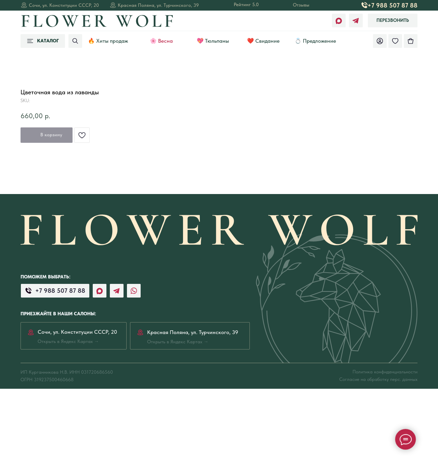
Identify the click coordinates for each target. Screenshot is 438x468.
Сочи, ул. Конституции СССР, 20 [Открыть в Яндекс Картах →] (64, 5)
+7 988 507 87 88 (392, 5)
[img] (410, 41)
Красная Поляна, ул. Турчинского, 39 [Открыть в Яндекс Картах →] (158, 5)
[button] (392, 20)
